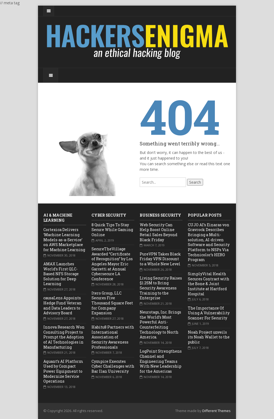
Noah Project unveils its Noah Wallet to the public (209, 337)
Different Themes (216, 410)
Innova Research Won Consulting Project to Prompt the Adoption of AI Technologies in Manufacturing (64, 337)
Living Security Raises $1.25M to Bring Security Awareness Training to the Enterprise (161, 288)
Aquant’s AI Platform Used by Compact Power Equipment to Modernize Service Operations (63, 371)
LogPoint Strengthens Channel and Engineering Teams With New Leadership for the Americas (161, 361)
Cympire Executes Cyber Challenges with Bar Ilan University (113, 366)
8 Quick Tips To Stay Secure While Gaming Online (112, 229)
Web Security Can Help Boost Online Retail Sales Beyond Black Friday (158, 232)
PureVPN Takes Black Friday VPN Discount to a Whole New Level (160, 258)
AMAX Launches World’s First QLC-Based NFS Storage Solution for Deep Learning (61, 273)
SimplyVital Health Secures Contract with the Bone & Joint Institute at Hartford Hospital (208, 283)
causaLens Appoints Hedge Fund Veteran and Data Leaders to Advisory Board (62, 305)
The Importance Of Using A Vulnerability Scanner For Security (209, 312)
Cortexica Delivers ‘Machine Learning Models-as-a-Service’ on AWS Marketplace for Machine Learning (64, 239)
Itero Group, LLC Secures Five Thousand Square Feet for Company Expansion (112, 303)
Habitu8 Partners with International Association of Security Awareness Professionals (113, 337)
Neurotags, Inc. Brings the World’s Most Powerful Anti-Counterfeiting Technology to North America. (160, 324)
